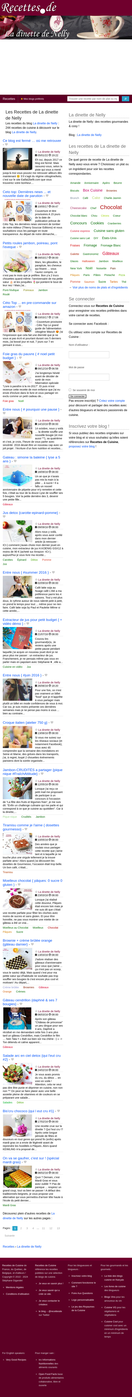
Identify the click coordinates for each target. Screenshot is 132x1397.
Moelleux (38, 927)
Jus (5, 564)
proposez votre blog (82, 446)
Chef (93, 208)
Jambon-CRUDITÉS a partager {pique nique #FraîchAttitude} (32, 772)
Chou (94, 215)
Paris (86, 274)
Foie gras (8, 401)
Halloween (88, 261)
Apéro (106, 182)
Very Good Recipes (16, 1359)
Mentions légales (15, 1287)
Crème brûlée (11, 987)
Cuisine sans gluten (109, 231)
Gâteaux (8, 504)
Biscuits (74, 190)
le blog (42, 1311)
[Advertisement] (66, 67)
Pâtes (96, 274)
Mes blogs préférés (32, 98)
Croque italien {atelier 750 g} (25, 722)
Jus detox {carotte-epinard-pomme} (30, 513)
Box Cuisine (93, 190)
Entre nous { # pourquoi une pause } (31, 409)
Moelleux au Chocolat (15, 927)
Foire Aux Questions (82, 1293)
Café (85, 198)
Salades (7, 1102)
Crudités (26, 816)
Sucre (19, 931)
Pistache (109, 274)
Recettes (9, 99)
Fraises (75, 245)
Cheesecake (78, 208)
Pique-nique (10, 816)
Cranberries (114, 223)
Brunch (74, 197)
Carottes (8, 559)
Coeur (117, 215)
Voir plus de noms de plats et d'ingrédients (100, 287)
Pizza (122, 275)
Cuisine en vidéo (12, 666)
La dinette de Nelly (45, 123)
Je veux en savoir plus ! (51, 1283)
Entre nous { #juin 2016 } (22, 675)
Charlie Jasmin (112, 198)
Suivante (10, 1235)
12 (50, 1228)
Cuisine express (80, 230)
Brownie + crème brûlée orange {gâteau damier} (27, 942)
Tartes (114, 281)
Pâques (7, 931)
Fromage (90, 245)
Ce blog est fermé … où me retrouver (32, 141)
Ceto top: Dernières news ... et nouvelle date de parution (27, 194)
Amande (75, 182)
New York (76, 268)
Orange (7, 991)
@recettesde (55, 1311)
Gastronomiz (91, 253)
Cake (96, 198)
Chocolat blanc (78, 215)
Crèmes (20, 991)
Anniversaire (91, 182)
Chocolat (53, 927)
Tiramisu (8, 872)
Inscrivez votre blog (82, 1276)
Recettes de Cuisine (12, 1265)
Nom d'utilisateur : (79, 344)
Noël (21, 401)
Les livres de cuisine (115, 1286)
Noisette (101, 268)
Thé (123, 281)
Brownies (28, 987)
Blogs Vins (109, 1297)
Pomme (46, 559)
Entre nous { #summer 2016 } (26, 572)
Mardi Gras (9, 1205)
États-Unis (109, 238)
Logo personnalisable (83, 1299)
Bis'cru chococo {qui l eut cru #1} (28, 1111)
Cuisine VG (110, 1307)
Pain (113, 268)
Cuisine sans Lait (80, 238)
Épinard (21, 559)
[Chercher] (125, 98)
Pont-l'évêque (11, 290)
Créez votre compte (112, 400)
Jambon (43, 290)
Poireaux (28, 290)
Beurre (118, 182)
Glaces (74, 261)
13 (58, 1228)
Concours (78, 223)
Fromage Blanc (111, 245)
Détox (34, 559)
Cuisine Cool (111, 1321)
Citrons (105, 215)
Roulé (6, 294)
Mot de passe (76, 367)
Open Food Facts (48, 1374)
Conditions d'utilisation (17, 1294)
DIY (96, 238)
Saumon (89, 281)
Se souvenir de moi (84, 390)
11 (43, 1228)
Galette (74, 253)
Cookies (97, 223)
